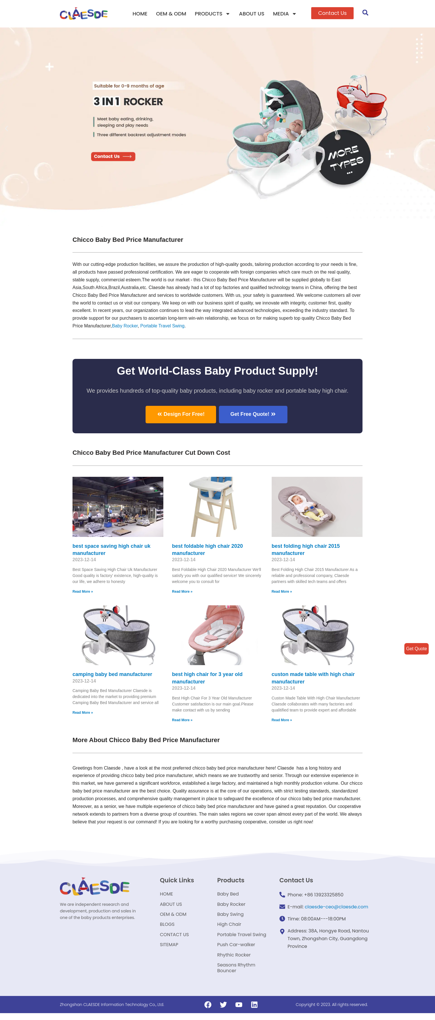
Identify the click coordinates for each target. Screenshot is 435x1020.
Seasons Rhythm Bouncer (236, 974)
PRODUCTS (212, 13)
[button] (332, 13)
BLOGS (167, 928)
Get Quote (416, 648)
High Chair (229, 928)
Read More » (82, 592)
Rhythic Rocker (234, 960)
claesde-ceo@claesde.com (336, 907)
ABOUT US (251, 13)
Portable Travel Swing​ (184, 326)
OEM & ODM (171, 13)
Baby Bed (228, 895)
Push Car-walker (236, 949)
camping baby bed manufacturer (112, 674)
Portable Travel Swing (241, 939)
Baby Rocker (147, 326)
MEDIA (285, 13)
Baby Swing (230, 917)
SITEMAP (169, 949)
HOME (139, 13)
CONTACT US (174, 939)
